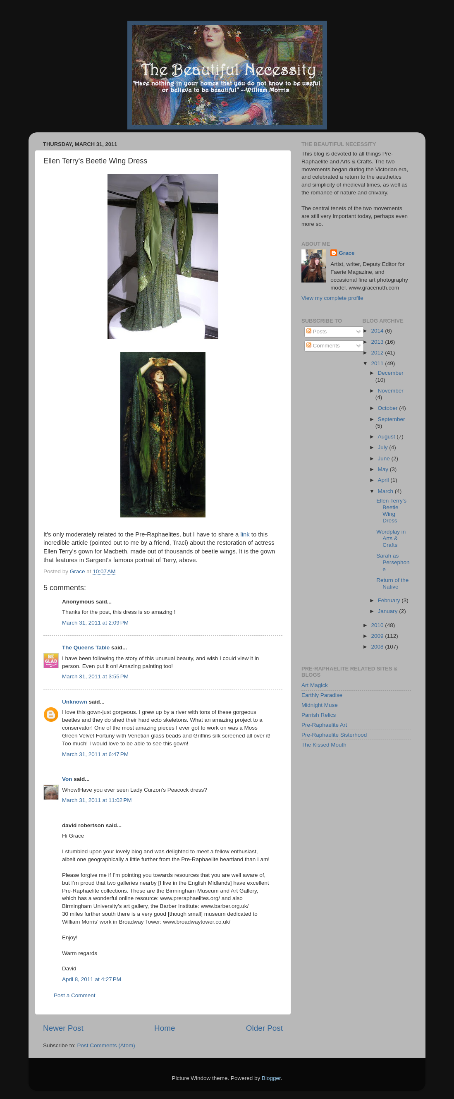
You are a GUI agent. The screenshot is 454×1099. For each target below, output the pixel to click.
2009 (378, 636)
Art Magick (314, 685)
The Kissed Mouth (323, 745)
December (391, 373)
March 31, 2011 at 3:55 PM (95, 676)
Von (67, 779)
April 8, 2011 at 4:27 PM (91, 979)
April (384, 480)
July (383, 447)
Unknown (74, 702)
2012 (378, 353)
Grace (346, 253)
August (387, 436)
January (388, 611)
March (386, 491)
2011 (378, 363)
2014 (378, 331)
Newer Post (63, 1028)
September (391, 419)
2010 (378, 625)
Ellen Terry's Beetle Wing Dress (391, 511)
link (244, 534)
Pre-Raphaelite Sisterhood (334, 735)
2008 (378, 647)
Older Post (264, 1028)
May (384, 469)
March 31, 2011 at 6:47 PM (95, 754)
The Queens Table (86, 647)
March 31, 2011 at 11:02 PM (96, 800)
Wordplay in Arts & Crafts (391, 538)
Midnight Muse (319, 705)
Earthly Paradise (321, 695)
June (385, 458)
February (390, 600)
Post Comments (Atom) (106, 1045)
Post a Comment (75, 995)
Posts (316, 331)
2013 (378, 342)
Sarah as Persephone (392, 562)
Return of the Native (392, 583)
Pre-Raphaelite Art (324, 725)
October (388, 408)
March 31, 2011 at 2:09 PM (95, 623)
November (391, 391)
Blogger (271, 1078)
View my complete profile (332, 298)
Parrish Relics (318, 715)
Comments (323, 345)
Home (164, 1028)
